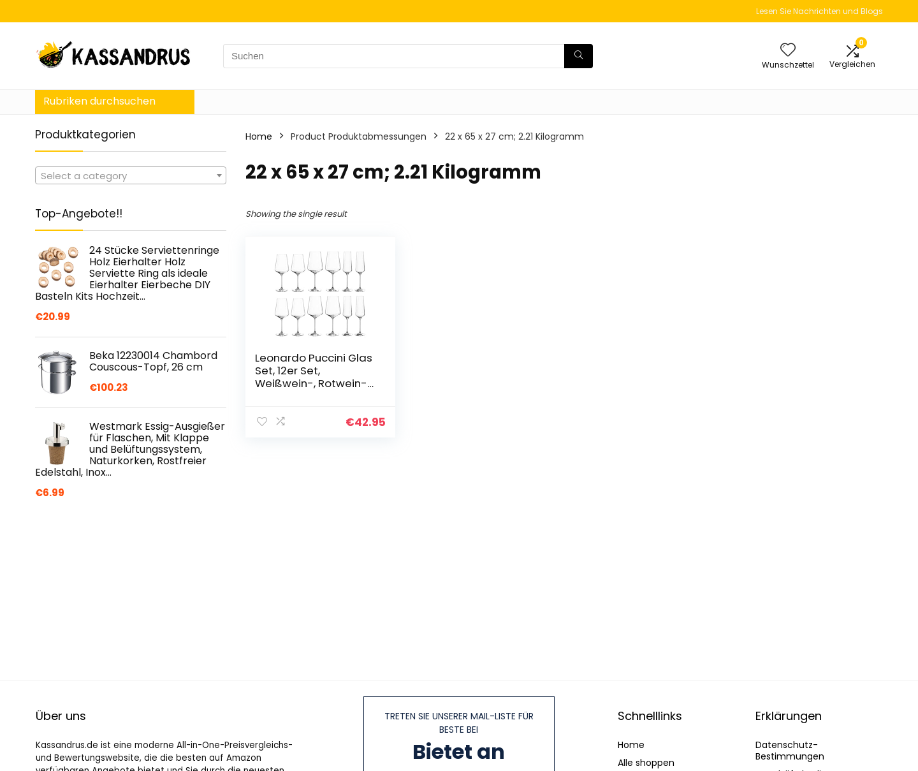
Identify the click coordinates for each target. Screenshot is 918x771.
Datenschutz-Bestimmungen (789, 750)
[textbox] (131, 176)
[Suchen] (578, 56)
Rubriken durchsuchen (99, 101)
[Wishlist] (788, 50)
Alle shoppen (646, 762)
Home (258, 136)
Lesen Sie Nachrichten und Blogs (819, 11)
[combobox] (130, 175)
